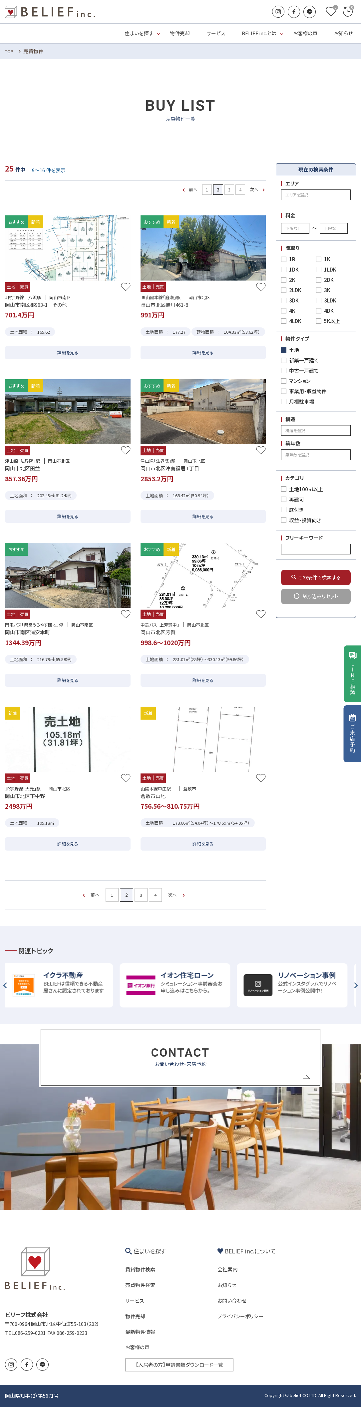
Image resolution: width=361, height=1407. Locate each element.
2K (292, 279)
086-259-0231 (30, 1332)
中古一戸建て (304, 370)
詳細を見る (67, 352)
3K (327, 290)
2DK (328, 279)
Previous (5, 985)
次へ (254, 189)
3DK (293, 300)
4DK (328, 310)
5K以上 (332, 320)
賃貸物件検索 (140, 1269)
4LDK (295, 320)
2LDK (295, 290)
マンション (299, 380)
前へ (193, 189)
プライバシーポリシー (240, 1316)
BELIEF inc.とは (259, 33)
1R (292, 259)
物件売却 (180, 33)
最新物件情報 (140, 1331)
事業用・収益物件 (308, 391)
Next (356, 985)
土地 (294, 349)
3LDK (330, 300)
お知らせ (343, 33)
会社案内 (227, 1269)
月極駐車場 (301, 401)
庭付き (296, 509)
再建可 (296, 499)
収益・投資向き (305, 520)
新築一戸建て (304, 360)
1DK (293, 269)
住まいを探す (139, 33)
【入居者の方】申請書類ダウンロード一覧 (179, 1364)
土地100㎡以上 (306, 489)
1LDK (330, 269)
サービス (215, 33)
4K (292, 310)
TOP (9, 51)
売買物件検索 (140, 1284)
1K (327, 259)
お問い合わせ (231, 1300)
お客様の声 (305, 33)
